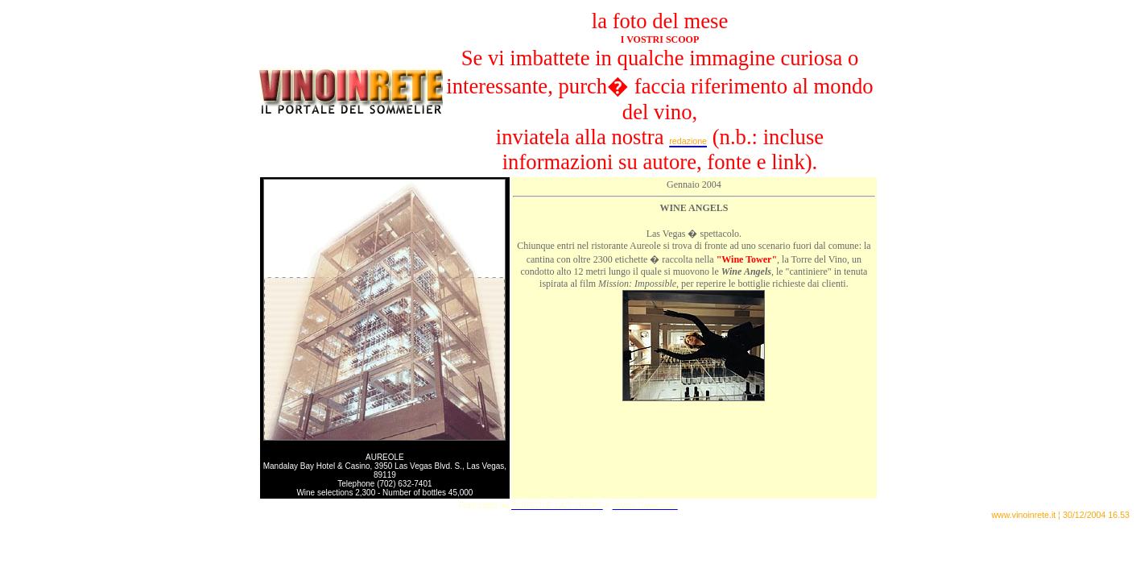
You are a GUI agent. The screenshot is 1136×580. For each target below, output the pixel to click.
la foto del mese (660, 21)
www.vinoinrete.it (1023, 515)
